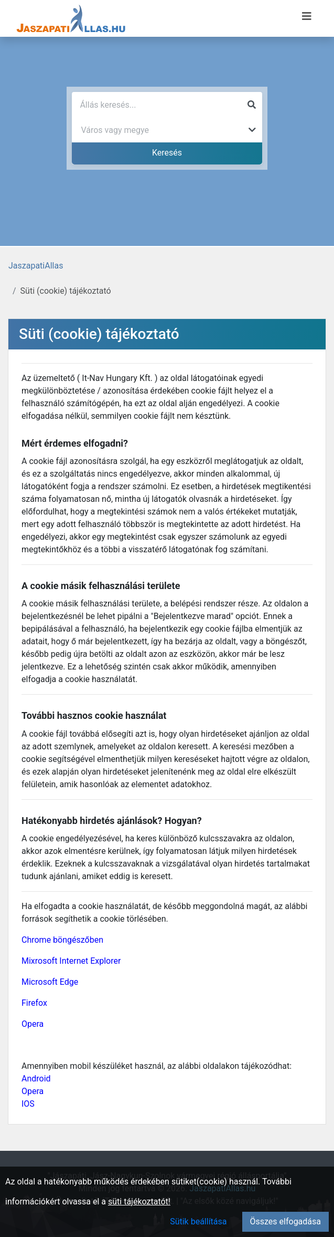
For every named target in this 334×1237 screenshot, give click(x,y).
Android (36, 1079)
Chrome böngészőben (62, 940)
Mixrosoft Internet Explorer (71, 961)
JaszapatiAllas (35, 266)
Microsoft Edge (49, 982)
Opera (32, 1024)
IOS (28, 1104)
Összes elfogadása (285, 1221)
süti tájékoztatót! (139, 1202)
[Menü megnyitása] (306, 16)
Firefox (34, 1003)
